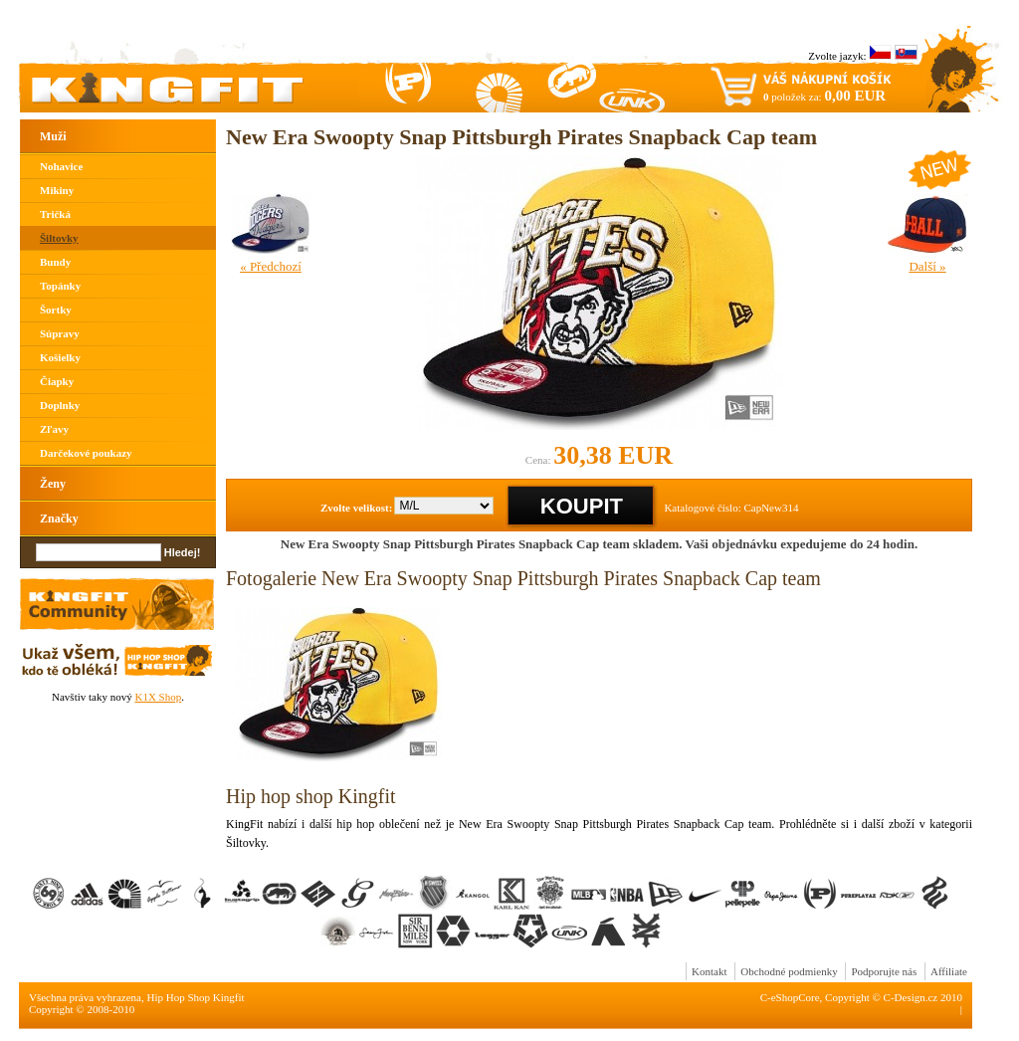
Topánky (60, 286)
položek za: (824, 96)
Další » (927, 266)
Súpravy (60, 333)
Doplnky (60, 405)
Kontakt (709, 971)
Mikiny (57, 190)
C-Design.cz (911, 997)
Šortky (56, 309)
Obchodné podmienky (788, 971)
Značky (59, 518)
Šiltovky (59, 238)
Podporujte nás (884, 971)
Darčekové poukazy (86, 453)
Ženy (53, 484)
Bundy (55, 262)
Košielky (60, 357)
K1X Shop (157, 697)
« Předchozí (271, 266)
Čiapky (57, 381)
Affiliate (948, 971)
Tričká (55, 214)
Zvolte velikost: (356, 508)
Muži (53, 136)
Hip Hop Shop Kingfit (196, 997)
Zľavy (54, 429)
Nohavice (61, 166)
